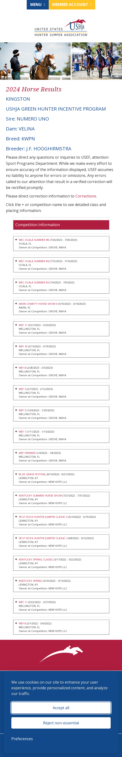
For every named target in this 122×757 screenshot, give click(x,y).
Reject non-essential (61, 723)
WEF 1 (22, 431)
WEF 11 (23, 325)
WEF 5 (23, 389)
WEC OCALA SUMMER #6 (34, 261)
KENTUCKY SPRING (30, 580)
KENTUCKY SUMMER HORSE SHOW (40, 495)
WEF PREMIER (27, 453)
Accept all (61, 707)
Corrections (85, 196)
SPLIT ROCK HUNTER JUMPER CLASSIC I (43, 538)
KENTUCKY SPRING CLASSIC (36, 559)
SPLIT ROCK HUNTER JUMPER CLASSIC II (43, 517)
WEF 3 (22, 410)
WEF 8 (23, 367)
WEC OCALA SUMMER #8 (34, 240)
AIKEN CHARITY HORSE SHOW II (38, 303)
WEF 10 (23, 346)
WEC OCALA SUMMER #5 (34, 282)
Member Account (72, 4)
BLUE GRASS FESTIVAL (32, 474)
